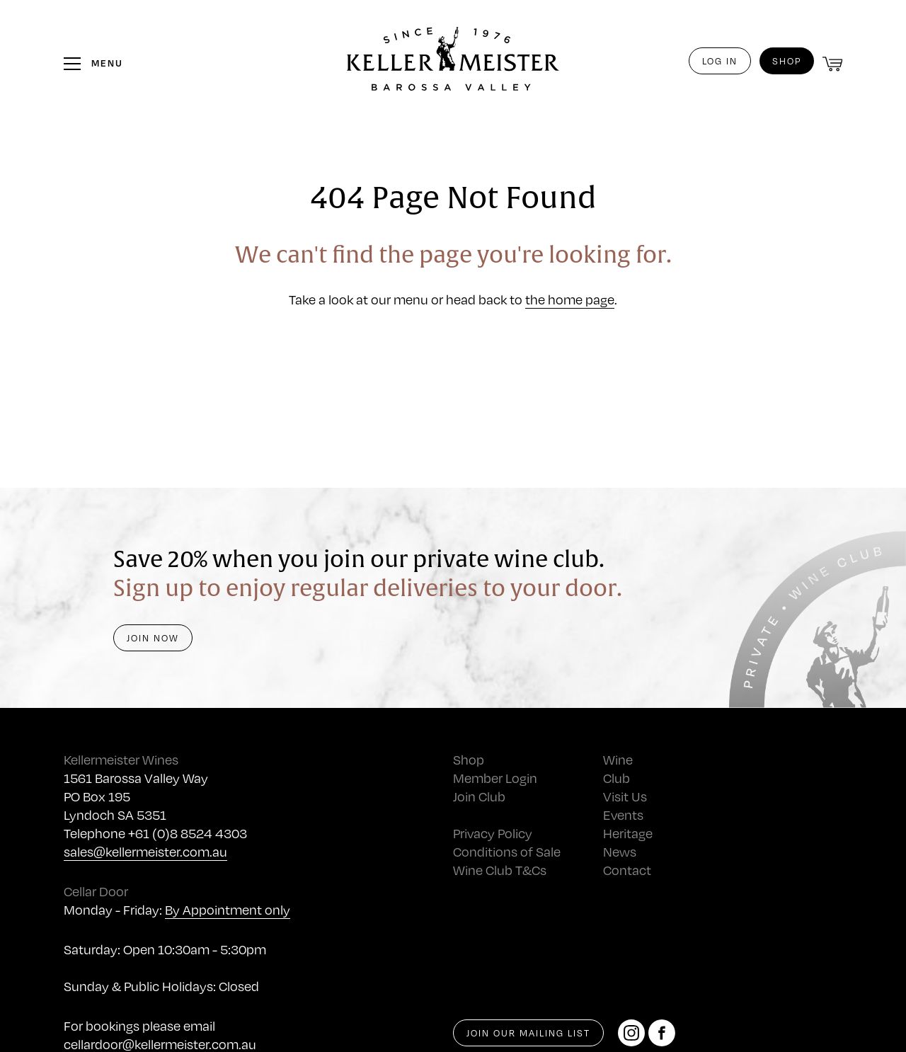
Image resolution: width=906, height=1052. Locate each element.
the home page (569, 299)
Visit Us (625, 796)
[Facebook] (661, 1032)
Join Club (479, 796)
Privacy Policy (492, 833)
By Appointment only (227, 909)
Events (623, 814)
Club (616, 778)
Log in (720, 61)
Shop (786, 61)
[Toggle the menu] (93, 63)
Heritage (628, 833)
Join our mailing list (528, 1033)
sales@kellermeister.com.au (145, 851)
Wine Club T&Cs (499, 870)
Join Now (153, 637)
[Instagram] (631, 1032)
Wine (618, 759)
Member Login (495, 778)
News (619, 851)
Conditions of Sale (507, 851)
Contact (627, 870)
